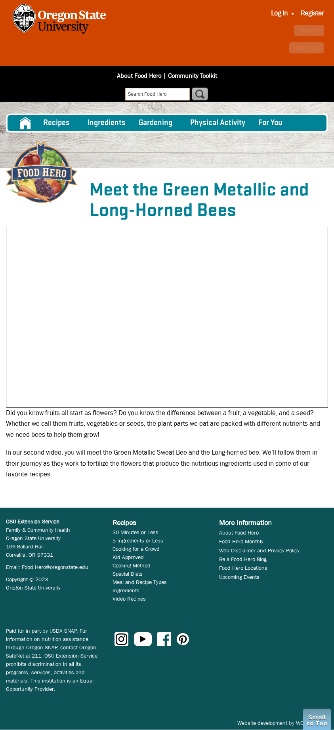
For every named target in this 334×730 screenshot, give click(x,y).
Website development (262, 722)
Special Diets (128, 573)
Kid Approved (128, 557)
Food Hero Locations (243, 567)
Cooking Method (132, 565)
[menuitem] (25, 123)
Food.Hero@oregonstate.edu (55, 567)
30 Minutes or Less (135, 532)
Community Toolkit (192, 76)
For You (270, 123)
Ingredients (107, 123)
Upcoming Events (239, 576)
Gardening (155, 123)
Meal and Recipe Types (140, 582)
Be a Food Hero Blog (243, 559)
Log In (279, 13)
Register (312, 13)
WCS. (302, 722)
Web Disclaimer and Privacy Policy (259, 550)
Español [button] (309, 30)
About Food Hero (139, 76)
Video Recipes (129, 598)
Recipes (56, 123)
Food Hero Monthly (241, 541)
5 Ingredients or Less (138, 540)
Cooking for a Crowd (136, 548)
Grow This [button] (307, 48)
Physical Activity (217, 123)
